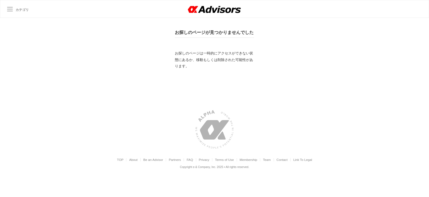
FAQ (190, 159)
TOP (120, 159)
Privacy (204, 159)
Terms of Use (224, 159)
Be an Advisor (153, 159)
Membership (248, 159)
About (133, 159)
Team (267, 159)
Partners (175, 159)
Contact (282, 159)
